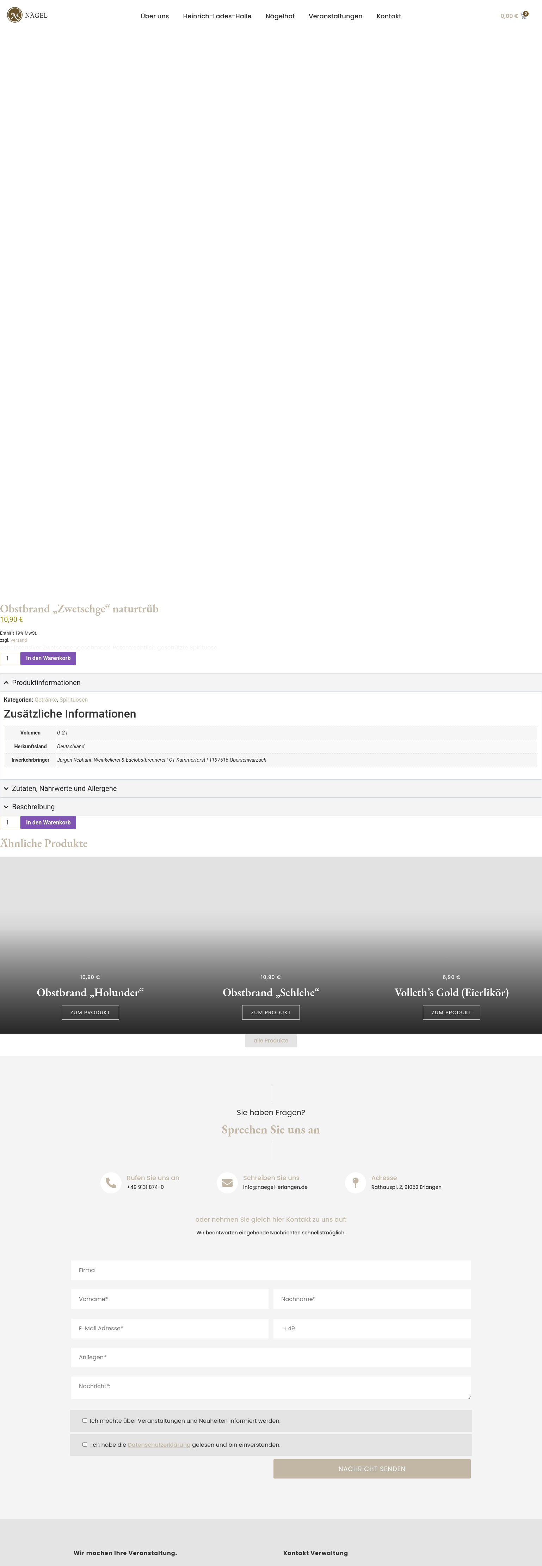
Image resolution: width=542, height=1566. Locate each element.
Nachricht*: (271, 1252)
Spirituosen (74, 564)
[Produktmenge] (10, 522)
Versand (18, 504)
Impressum (106, 1554)
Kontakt (389, 16)
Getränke (46, 564)
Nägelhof (280, 16)
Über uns (155, 16)
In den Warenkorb (48, 522)
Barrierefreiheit (205, 1554)
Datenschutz (153, 1554)
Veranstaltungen (336, 16)
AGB (245, 1554)
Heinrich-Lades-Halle (217, 16)
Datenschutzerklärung (159, 1309)
